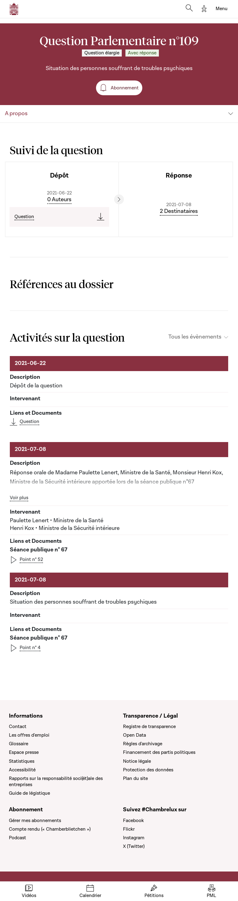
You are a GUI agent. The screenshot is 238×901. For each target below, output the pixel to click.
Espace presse (24, 752)
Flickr (129, 829)
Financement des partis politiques (159, 752)
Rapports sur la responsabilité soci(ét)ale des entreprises (56, 781)
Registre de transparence (149, 726)
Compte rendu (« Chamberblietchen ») (49, 829)
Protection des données (148, 770)
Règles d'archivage (142, 744)
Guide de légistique (29, 793)
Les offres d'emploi (29, 735)
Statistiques (21, 761)
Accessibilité (22, 770)
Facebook (133, 820)
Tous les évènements (194, 337)
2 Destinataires (179, 211)
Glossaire (18, 744)
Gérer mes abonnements (35, 820)
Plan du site (135, 778)
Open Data (134, 735)
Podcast (17, 838)
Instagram (133, 838)
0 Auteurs (59, 199)
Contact (17, 726)
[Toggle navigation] (221, 9)
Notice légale (137, 761)
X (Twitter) (133, 846)
